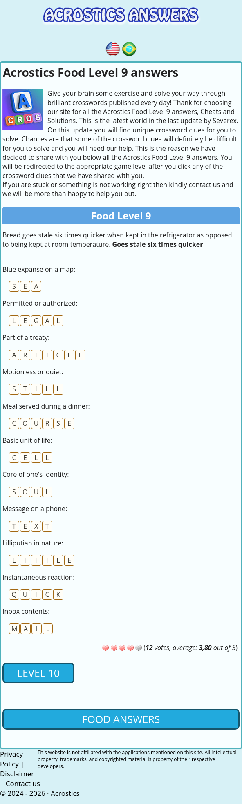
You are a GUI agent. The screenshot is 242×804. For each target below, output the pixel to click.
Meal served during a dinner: (46, 406)
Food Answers (121, 719)
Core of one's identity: (35, 474)
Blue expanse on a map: (38, 269)
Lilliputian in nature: (32, 542)
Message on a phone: (34, 508)
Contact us (23, 783)
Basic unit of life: (27, 440)
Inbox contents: (25, 611)
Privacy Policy (11, 758)
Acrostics (65, 793)
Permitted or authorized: (40, 303)
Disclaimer (17, 773)
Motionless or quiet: (32, 371)
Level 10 (38, 673)
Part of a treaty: (25, 337)
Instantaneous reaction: (38, 577)
